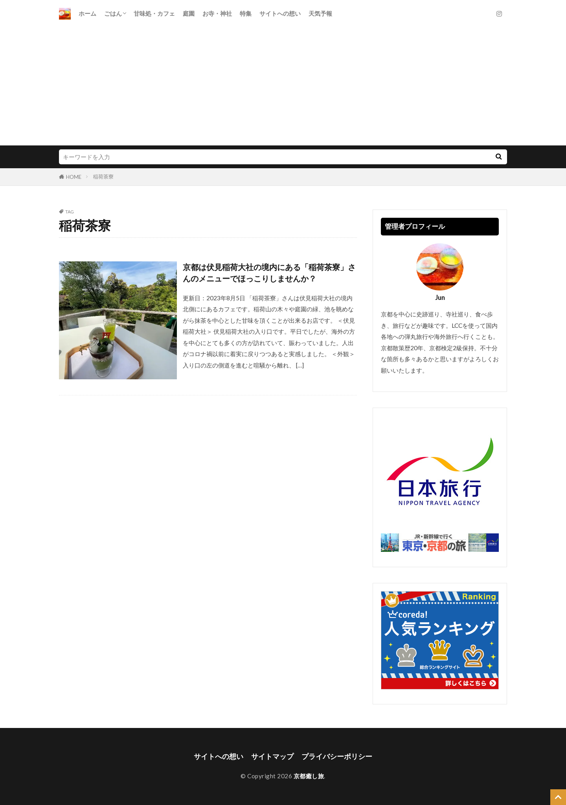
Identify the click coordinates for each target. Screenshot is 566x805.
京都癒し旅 (309, 775)
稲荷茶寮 (103, 176)
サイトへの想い (280, 13)
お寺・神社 (217, 13)
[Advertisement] (283, 86)
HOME (73, 177)
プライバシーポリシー (336, 756)
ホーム (87, 13)
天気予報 (320, 13)
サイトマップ (272, 756)
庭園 (189, 13)
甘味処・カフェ (154, 13)
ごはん (113, 13)
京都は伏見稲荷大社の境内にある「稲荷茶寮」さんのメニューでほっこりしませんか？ (269, 272)
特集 (246, 13)
